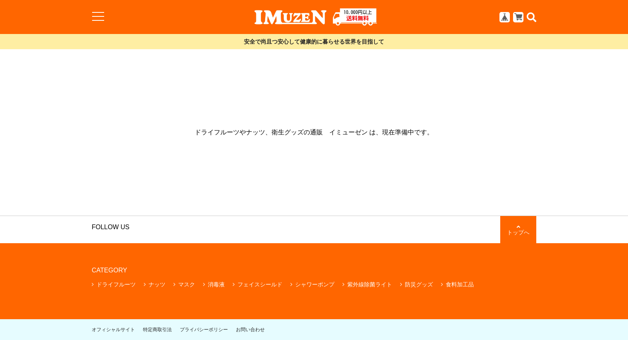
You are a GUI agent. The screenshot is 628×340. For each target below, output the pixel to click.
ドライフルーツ (116, 284)
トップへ (518, 230)
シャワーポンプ (314, 284)
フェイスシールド (260, 284)
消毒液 (216, 284)
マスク (186, 284)
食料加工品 (460, 284)
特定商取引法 (157, 329)
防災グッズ (419, 284)
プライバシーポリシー (204, 329)
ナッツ (157, 284)
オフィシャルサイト (113, 329)
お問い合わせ (250, 329)
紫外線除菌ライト (369, 284)
